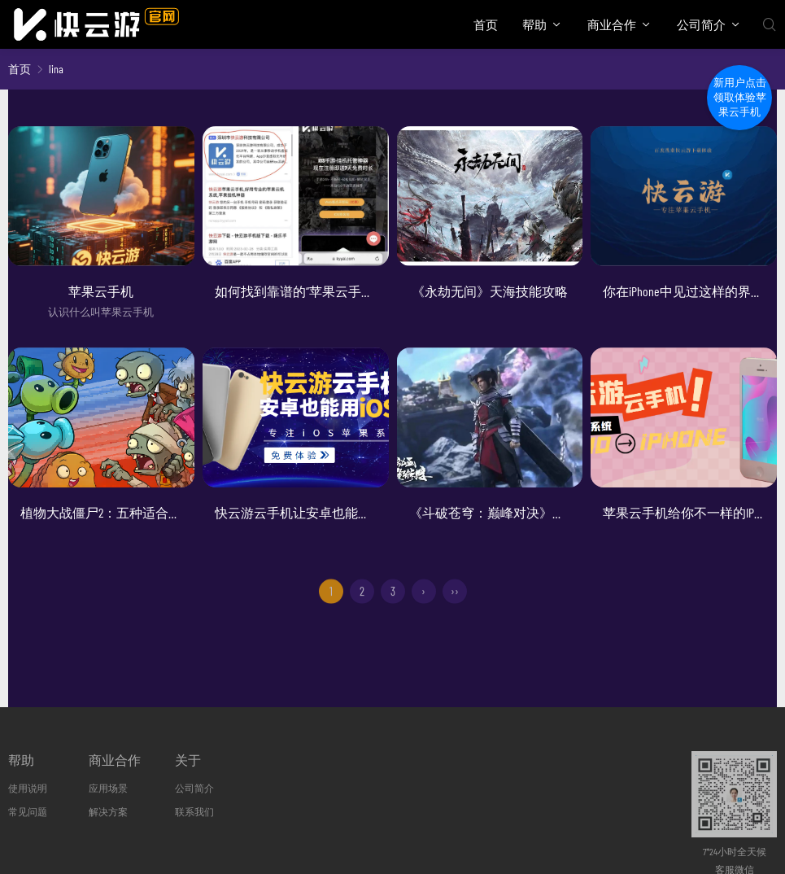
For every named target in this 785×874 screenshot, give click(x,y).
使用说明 (27, 787)
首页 (485, 24)
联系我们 (194, 811)
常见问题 (27, 811)
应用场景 (108, 787)
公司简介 (701, 24)
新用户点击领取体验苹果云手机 (739, 97)
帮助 (534, 24)
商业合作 (611, 24)
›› (455, 599)
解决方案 (108, 811)
